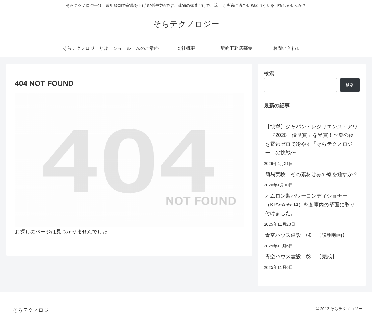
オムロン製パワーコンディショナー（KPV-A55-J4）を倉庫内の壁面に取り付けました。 (310, 204)
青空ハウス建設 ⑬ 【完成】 (301, 256)
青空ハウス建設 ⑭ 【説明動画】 (306, 235)
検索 (269, 73)
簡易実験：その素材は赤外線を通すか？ (311, 174)
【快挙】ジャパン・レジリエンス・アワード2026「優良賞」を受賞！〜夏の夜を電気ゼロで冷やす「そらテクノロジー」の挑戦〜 (311, 140)
